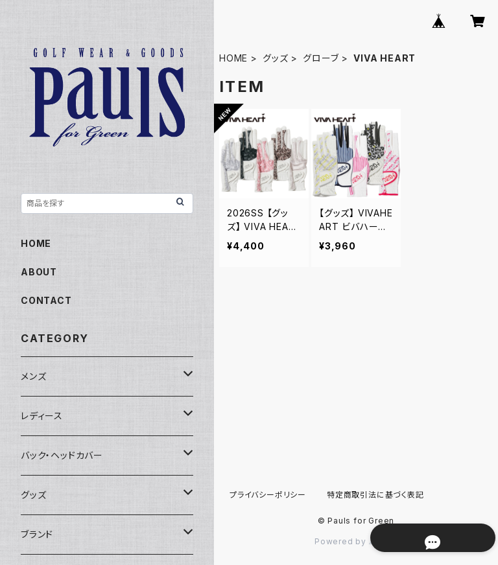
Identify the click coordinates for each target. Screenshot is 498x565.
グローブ (320, 57)
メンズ (33, 376)
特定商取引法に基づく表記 (375, 495)
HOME (233, 57)
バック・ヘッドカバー (62, 455)
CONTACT (46, 300)
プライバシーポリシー (268, 495)
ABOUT (39, 271)
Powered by (355, 541)
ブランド (37, 534)
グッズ (275, 57)
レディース (42, 415)
